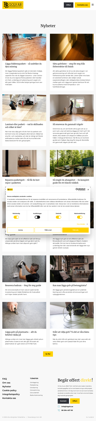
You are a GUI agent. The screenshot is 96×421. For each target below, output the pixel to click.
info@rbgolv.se (65, 406)
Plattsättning (34, 385)
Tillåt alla (75, 230)
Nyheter (6, 386)
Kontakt (63, 401)
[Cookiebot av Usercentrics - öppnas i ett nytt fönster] (77, 189)
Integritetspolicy (11, 394)
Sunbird (91, 417)
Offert (68, 5)
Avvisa (20, 230)
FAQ (4, 379)
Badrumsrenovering (36, 395)
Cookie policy (9, 390)
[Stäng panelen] (88, 189)
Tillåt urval (48, 230)
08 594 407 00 (65, 410)
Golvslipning (34, 387)
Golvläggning (34, 382)
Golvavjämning (35, 390)
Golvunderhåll (34, 392)
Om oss (6, 382)
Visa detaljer (81, 224)
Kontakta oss (82, 5)
